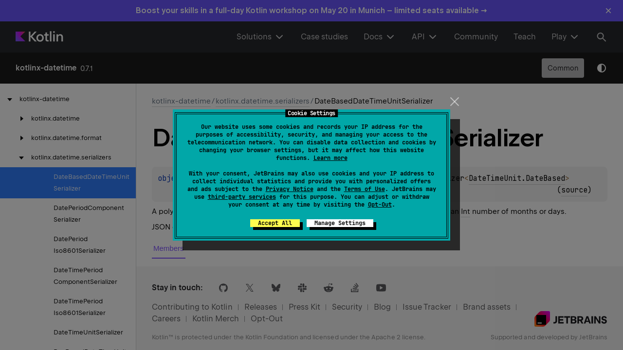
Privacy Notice (289, 189)
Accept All (275, 223)
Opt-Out (380, 205)
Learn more (330, 158)
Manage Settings (340, 223)
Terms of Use (364, 189)
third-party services (242, 197)
